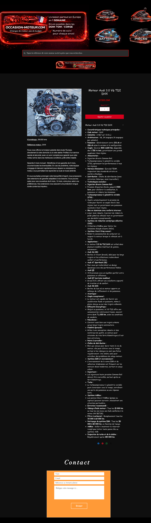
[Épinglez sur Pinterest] (102, 443)
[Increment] (108, 109)
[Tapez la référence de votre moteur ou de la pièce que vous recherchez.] (75, 53)
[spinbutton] (105, 109)
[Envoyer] (79, 506)
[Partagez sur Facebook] (98, 443)
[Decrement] (101, 109)
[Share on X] (111, 443)
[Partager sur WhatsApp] (106, 443)
